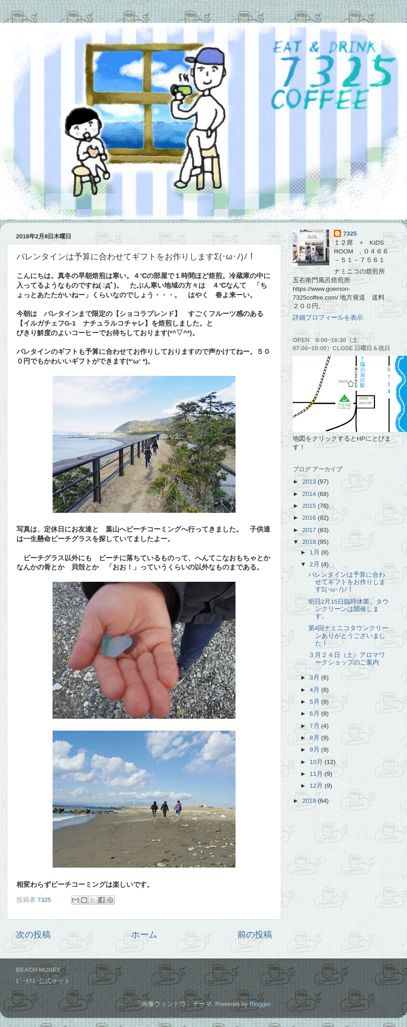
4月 (315, 689)
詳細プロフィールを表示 (328, 317)
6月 (315, 713)
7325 (350, 233)
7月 (315, 725)
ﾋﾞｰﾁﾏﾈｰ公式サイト (43, 981)
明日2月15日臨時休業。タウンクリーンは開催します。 (348, 609)
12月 (317, 785)
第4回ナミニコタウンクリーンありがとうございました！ (348, 635)
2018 (310, 541)
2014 (310, 493)
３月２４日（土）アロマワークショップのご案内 (346, 659)
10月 (317, 761)
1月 (315, 552)
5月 (315, 701)
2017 (310, 530)
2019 (310, 800)
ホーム (144, 934)
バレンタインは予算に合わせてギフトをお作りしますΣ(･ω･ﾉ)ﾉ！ (347, 582)
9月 (315, 749)
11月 (317, 773)
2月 (315, 564)
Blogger (259, 1004)
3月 (315, 677)
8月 (315, 737)
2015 (310, 505)
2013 (310, 481)
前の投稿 (254, 934)
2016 (310, 517)
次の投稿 (33, 934)
